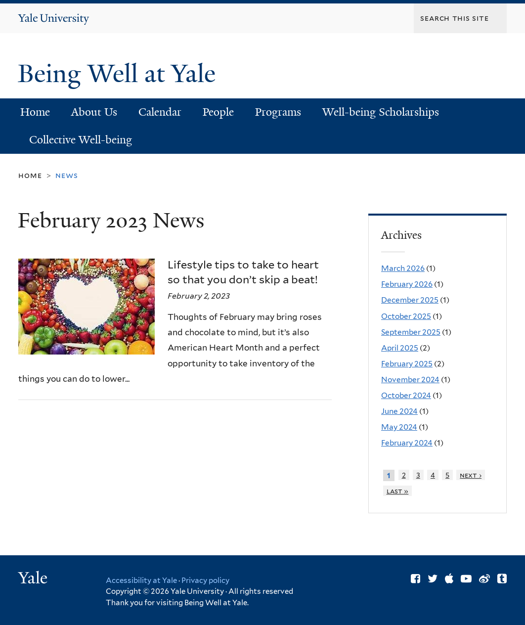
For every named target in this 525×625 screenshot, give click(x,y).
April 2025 (399, 348)
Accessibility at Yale (141, 580)
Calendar (159, 112)
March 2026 (403, 268)
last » (398, 491)
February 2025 (407, 363)
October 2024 (406, 395)
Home (35, 112)
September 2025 (410, 332)
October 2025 (406, 316)
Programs (278, 112)
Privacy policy (205, 580)
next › (470, 475)
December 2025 (409, 300)
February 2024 (407, 442)
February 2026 (407, 284)
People (218, 112)
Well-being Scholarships (380, 112)
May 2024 (399, 427)
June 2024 (399, 411)
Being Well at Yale (120, 73)
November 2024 (410, 379)
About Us (94, 112)
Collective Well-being (80, 140)
